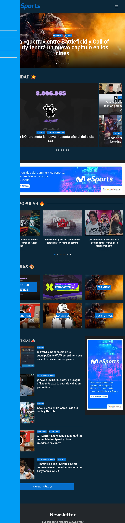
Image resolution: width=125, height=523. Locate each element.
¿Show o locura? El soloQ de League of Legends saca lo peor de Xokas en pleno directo (59, 383)
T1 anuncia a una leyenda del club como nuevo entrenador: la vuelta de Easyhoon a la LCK (59, 467)
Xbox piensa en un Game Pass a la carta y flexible (57, 409)
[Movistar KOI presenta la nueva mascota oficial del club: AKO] (50, 115)
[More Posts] (42, 486)
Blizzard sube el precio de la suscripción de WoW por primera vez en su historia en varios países (59, 355)
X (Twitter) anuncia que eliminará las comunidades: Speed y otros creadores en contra (59, 439)
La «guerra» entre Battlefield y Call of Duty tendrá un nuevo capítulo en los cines (62, 47)
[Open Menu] (116, 6)
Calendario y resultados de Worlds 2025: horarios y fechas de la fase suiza (21, 242)
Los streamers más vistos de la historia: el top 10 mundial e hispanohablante (104, 242)
